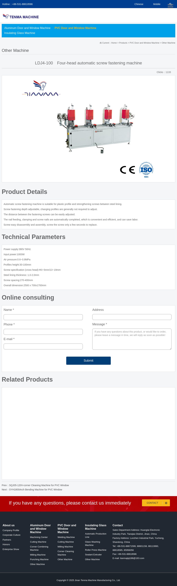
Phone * (9, 324)
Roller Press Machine (95, 550)
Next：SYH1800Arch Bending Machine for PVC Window (32, 489)
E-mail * (9, 339)
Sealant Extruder (93, 554)
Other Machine (168, 43)
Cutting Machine (38, 542)
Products (123, 43)
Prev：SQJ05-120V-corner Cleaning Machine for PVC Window (35, 485)
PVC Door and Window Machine (75, 28)
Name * (9, 310)
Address (98, 310)
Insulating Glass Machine (19, 33)
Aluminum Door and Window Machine (27, 28)
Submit (88, 360)
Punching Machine (39, 559)
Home (114, 43)
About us (8, 525)
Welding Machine (66, 537)
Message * (99, 324)
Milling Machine (38, 554)
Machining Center (39, 537)
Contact (157, 502)
